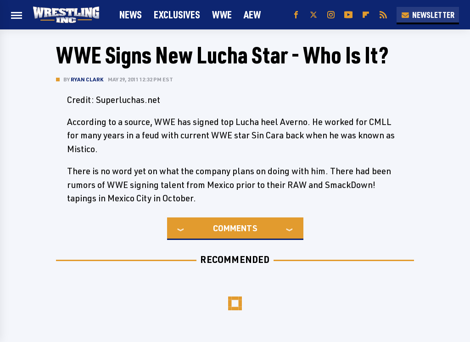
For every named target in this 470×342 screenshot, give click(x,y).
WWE (222, 14)
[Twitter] (313, 15)
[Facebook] (296, 15)
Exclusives (177, 14)
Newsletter (427, 15)
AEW (252, 14)
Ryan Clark (87, 79)
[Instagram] (331, 15)
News (130, 14)
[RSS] (383, 15)
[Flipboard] (366, 15)
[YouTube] (348, 15)
